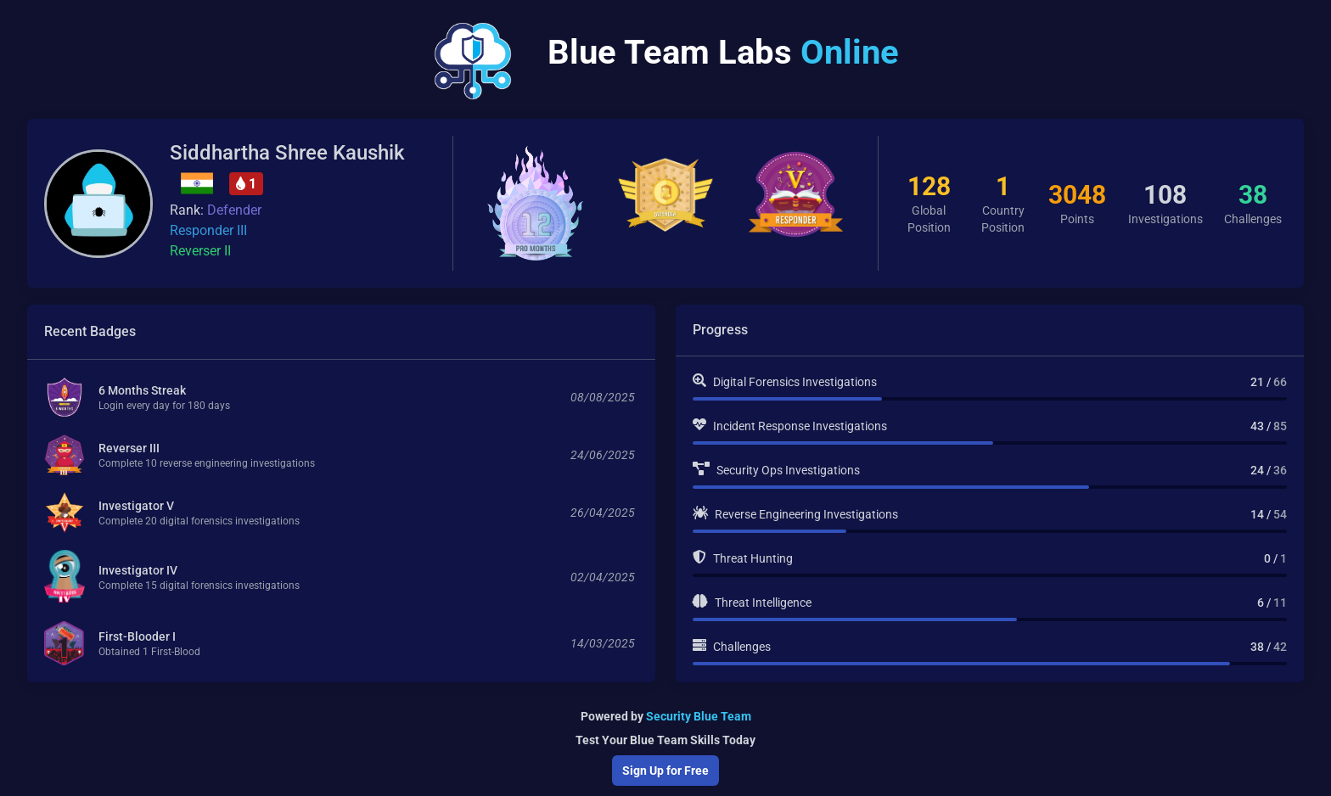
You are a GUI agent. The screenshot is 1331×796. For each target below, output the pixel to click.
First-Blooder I (137, 638)
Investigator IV (137, 572)
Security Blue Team (698, 716)
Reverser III (129, 450)
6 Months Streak (142, 392)
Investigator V (136, 507)
